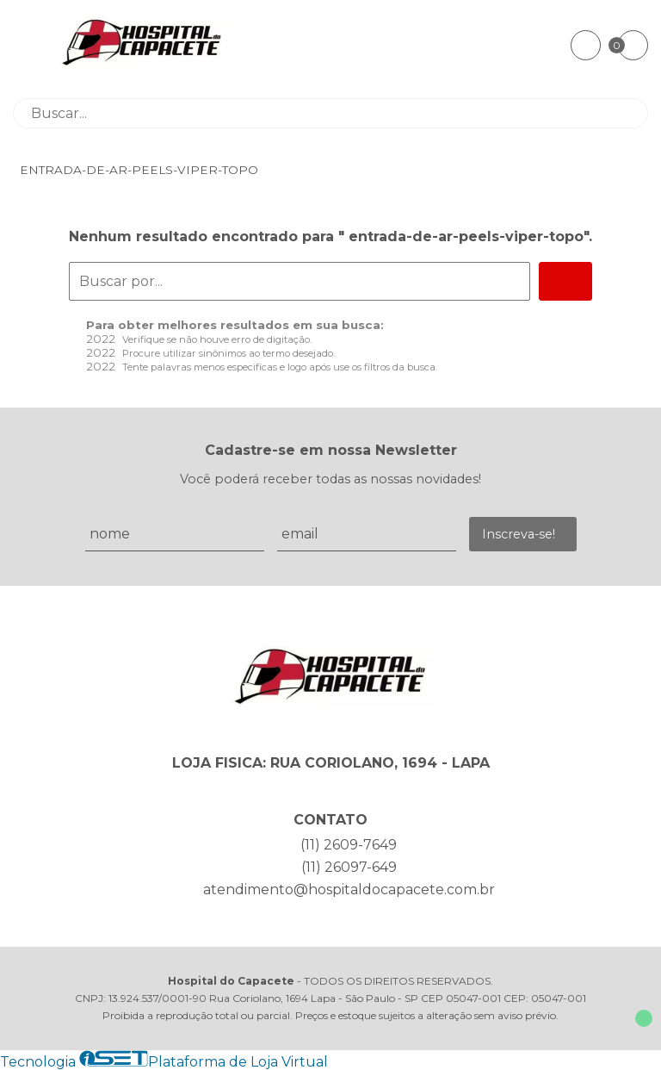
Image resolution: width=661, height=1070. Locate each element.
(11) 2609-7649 (348, 845)
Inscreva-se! (518, 534)
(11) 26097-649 (349, 867)
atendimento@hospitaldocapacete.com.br (349, 889)
